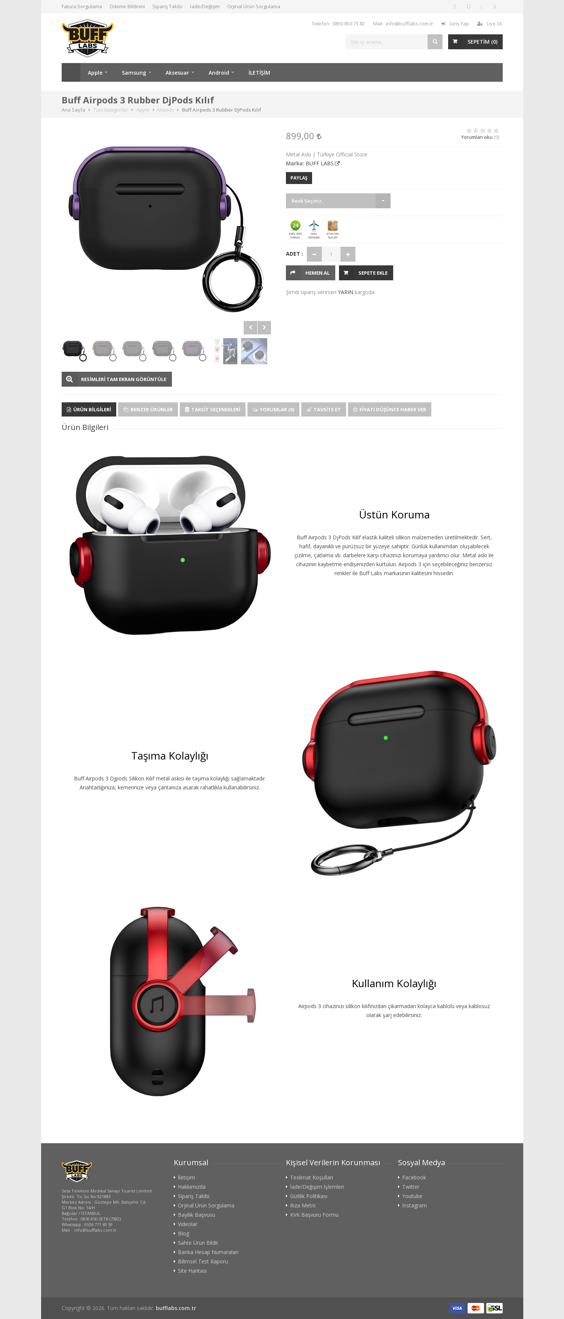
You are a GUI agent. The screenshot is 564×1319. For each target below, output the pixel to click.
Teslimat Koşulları (311, 1177)
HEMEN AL (317, 272)
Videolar (187, 1224)
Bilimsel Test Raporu (203, 1261)
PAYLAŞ (299, 178)
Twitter (410, 1187)
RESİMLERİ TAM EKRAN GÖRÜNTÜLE (123, 379)
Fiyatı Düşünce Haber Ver (389, 409)
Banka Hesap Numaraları (208, 1252)
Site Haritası (192, 1270)
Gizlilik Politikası (308, 1196)
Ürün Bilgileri (89, 409)
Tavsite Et (323, 409)
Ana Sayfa (71, 72)
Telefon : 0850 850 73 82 (338, 23)
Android (219, 72)
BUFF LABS (320, 163)
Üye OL (490, 23)
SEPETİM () (482, 41)
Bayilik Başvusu (196, 1215)
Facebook (414, 1177)
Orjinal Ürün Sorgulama (253, 6)
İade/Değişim (205, 6)
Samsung (134, 72)
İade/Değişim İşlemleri (317, 1187)
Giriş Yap (455, 23)
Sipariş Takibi (167, 6)
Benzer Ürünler (148, 409)
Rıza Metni (302, 1205)
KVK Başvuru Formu (314, 1215)
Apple (95, 72)
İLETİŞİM (259, 72)
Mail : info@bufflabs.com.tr (403, 23)
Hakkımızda (192, 1187)
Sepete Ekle (373, 272)
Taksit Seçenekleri (212, 409)
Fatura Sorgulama (82, 6)
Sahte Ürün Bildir (198, 1243)
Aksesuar (177, 72)
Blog (183, 1233)
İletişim (186, 1177)
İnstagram (414, 1205)
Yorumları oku (477, 137)
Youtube (412, 1196)
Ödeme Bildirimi (127, 6)
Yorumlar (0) (273, 409)
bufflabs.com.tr (176, 1308)
